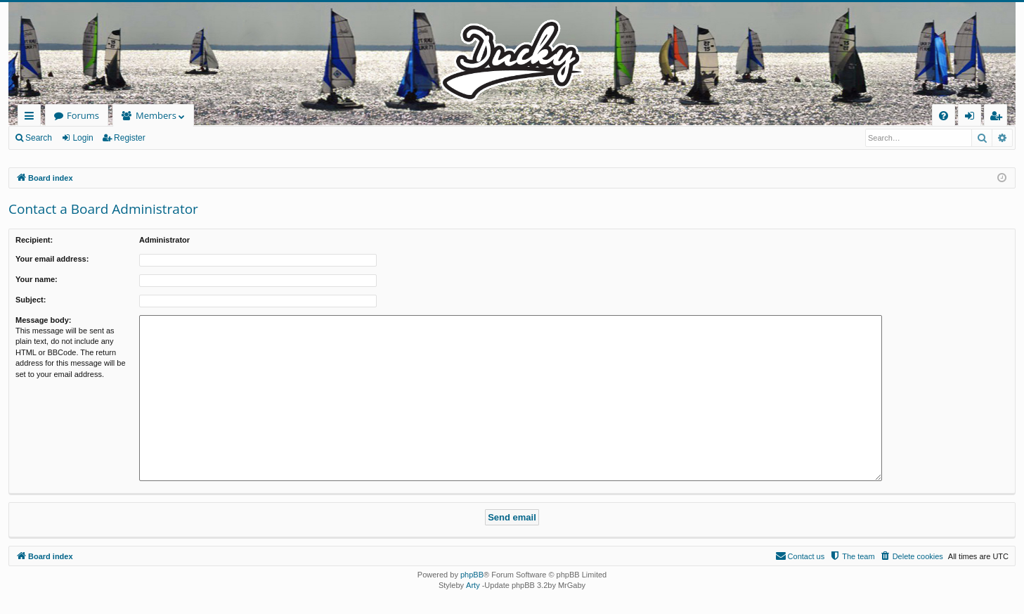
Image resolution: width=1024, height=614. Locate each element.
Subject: (30, 299)
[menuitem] (943, 116)
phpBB (472, 574)
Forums (83, 115)
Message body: (43, 320)
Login (82, 138)
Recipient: (34, 240)
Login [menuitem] (972, 118)
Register (129, 138)
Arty (473, 585)
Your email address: (52, 259)
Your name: (36, 279)
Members (156, 115)
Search (38, 138)
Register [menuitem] (998, 118)
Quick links (32, 118)
